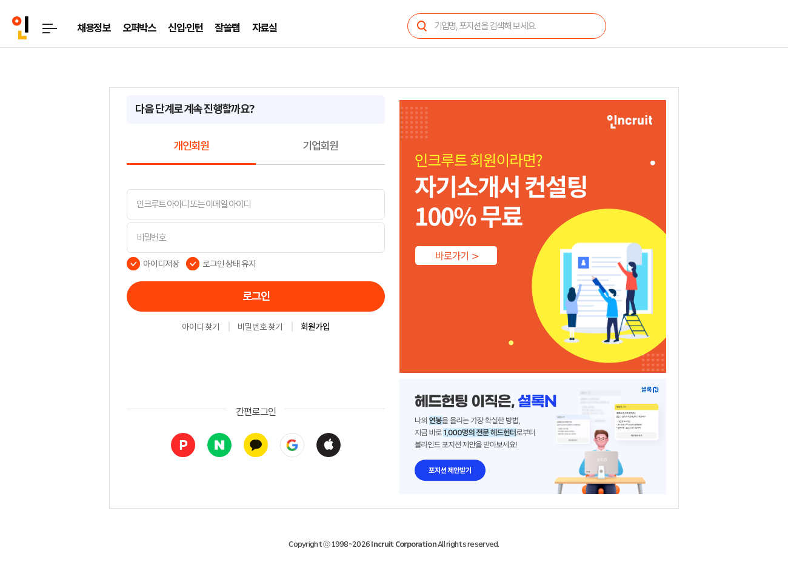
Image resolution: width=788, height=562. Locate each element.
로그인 (256, 296)
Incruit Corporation (403, 544)
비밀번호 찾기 (260, 327)
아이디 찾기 (200, 327)
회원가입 (315, 327)
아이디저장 (161, 263)
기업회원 (320, 146)
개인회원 (191, 146)
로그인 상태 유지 (229, 263)
